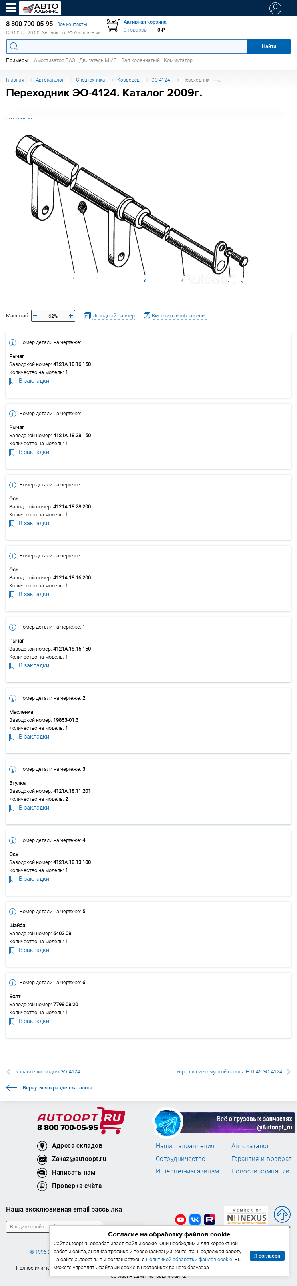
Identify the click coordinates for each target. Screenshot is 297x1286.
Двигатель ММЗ (98, 60)
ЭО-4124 (160, 80)
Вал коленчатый (140, 60)
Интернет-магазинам (187, 1171)
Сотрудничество (181, 1158)
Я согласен (267, 1255)
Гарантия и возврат (261, 1158)
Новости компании (260, 1171)
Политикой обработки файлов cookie (189, 1259)
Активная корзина (145, 21)
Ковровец (128, 80)
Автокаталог (50, 80)
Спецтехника (90, 80)
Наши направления (185, 1145)
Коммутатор (178, 60)
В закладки (29, 380)
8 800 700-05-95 (67, 1128)
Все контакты (72, 24)
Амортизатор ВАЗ (54, 60)
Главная (15, 80)
